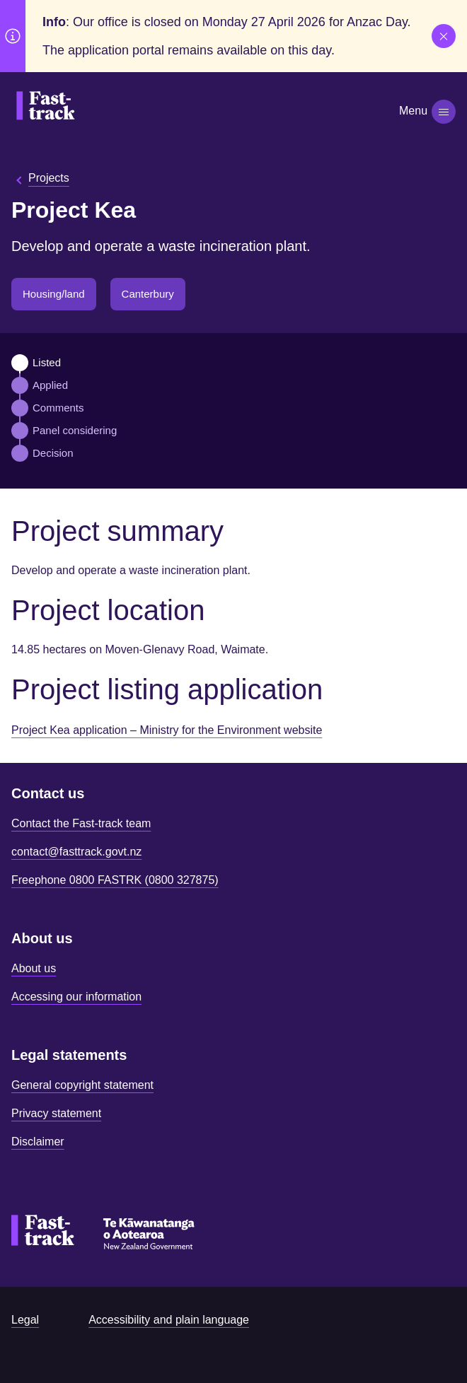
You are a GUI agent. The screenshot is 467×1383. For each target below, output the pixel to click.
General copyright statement (82, 1085)
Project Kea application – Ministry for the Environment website (166, 730)
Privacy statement (56, 1113)
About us (33, 968)
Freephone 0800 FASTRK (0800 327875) (115, 880)
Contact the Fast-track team (81, 823)
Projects (48, 178)
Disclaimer (37, 1142)
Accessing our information (76, 997)
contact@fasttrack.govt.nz (76, 852)
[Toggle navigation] (444, 112)
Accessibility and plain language (168, 1320)
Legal (25, 1320)
